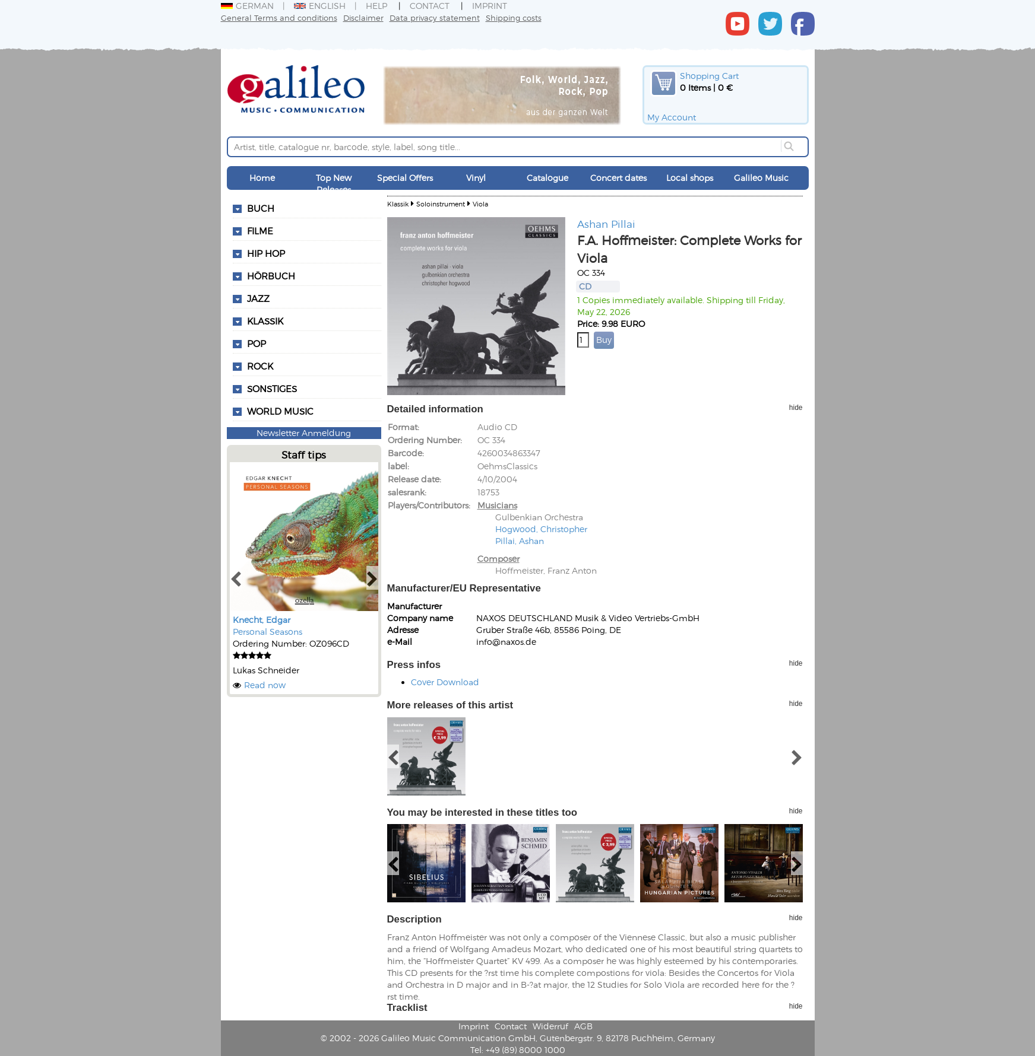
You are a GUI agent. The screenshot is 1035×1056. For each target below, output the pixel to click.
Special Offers (405, 178)
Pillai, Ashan (519, 541)
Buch (260, 208)
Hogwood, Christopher (541, 529)
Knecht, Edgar (261, 620)
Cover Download (445, 682)
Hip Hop (266, 253)
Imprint (489, 6)
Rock (260, 366)
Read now (265, 685)
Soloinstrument (440, 204)
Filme (260, 230)
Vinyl (476, 178)
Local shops (689, 178)
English (320, 6)
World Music (280, 411)
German (247, 6)
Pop (256, 343)
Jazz (258, 298)
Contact (430, 6)
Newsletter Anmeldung (304, 433)
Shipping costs (514, 17)
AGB (583, 1026)
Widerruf (550, 1026)
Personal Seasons (267, 631)
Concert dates (618, 178)
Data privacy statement (435, 17)
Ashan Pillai (606, 224)
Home (262, 178)
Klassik (265, 321)
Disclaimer (363, 17)
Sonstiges (272, 388)
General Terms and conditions (279, 17)
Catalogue (547, 178)
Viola (480, 204)
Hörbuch (271, 276)
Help (376, 6)
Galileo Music (761, 178)
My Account (671, 117)
